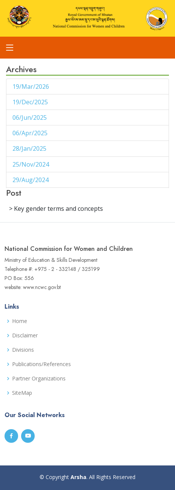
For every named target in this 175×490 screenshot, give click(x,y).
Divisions (23, 349)
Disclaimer (25, 335)
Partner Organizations (39, 378)
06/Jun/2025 (30, 117)
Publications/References (41, 364)
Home (19, 321)
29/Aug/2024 (31, 180)
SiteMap (22, 393)
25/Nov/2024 (31, 164)
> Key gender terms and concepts (56, 208)
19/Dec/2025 (30, 102)
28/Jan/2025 (30, 148)
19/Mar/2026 (31, 86)
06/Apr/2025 (30, 133)
